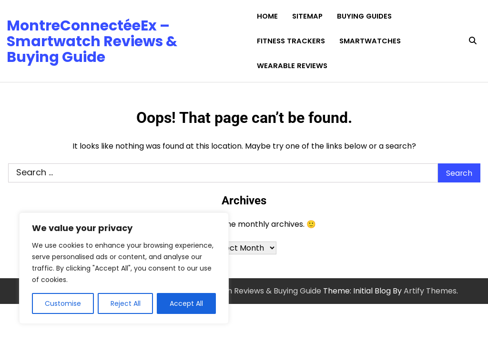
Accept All (186, 303)
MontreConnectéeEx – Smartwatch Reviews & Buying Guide (92, 41)
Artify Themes (430, 290)
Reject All (126, 303)
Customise (63, 303)
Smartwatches (370, 41)
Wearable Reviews (292, 66)
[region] (124, 268)
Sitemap (307, 16)
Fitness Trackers (291, 41)
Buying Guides (364, 16)
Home (267, 16)
